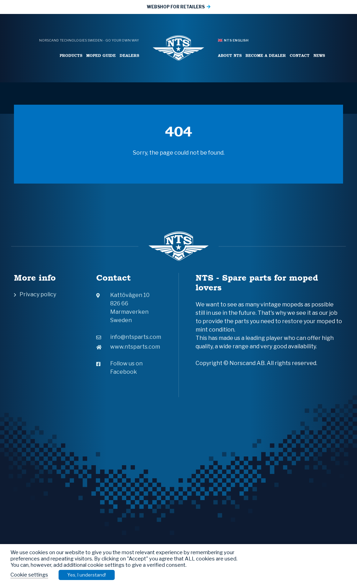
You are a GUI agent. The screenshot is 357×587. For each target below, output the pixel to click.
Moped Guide (101, 55)
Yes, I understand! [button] (86, 575)
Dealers (129, 55)
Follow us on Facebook (119, 367)
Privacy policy (38, 294)
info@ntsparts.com (128, 337)
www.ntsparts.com (128, 346)
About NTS (230, 55)
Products (71, 55)
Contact (300, 55)
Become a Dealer (265, 55)
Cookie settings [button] (29, 575)
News (319, 55)
